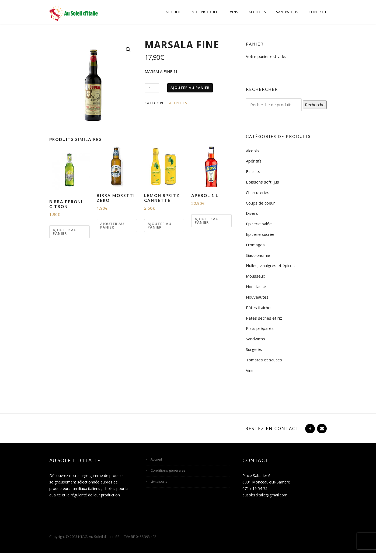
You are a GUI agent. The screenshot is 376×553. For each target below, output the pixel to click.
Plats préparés (260, 328)
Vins (234, 12)
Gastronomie (258, 255)
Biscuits (253, 171)
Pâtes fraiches (259, 307)
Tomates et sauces (264, 359)
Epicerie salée (259, 223)
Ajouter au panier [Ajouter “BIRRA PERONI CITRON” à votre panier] (65, 231)
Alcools (257, 12)
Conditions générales (168, 470)
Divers (252, 213)
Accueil (174, 12)
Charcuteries (257, 192)
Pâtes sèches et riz (264, 318)
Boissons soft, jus (262, 182)
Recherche (315, 104)
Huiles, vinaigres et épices (270, 265)
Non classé (256, 286)
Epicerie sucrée (260, 234)
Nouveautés (257, 297)
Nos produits (206, 12)
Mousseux (255, 276)
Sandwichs (287, 12)
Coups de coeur (260, 203)
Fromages (255, 244)
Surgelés (254, 349)
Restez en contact (272, 428)
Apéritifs (178, 103)
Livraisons (159, 481)
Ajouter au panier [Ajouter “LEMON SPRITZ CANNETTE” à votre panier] (160, 225)
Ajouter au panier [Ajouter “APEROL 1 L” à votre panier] (207, 220)
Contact (318, 12)
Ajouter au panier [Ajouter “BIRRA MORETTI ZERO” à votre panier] (112, 225)
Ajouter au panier (190, 87)
